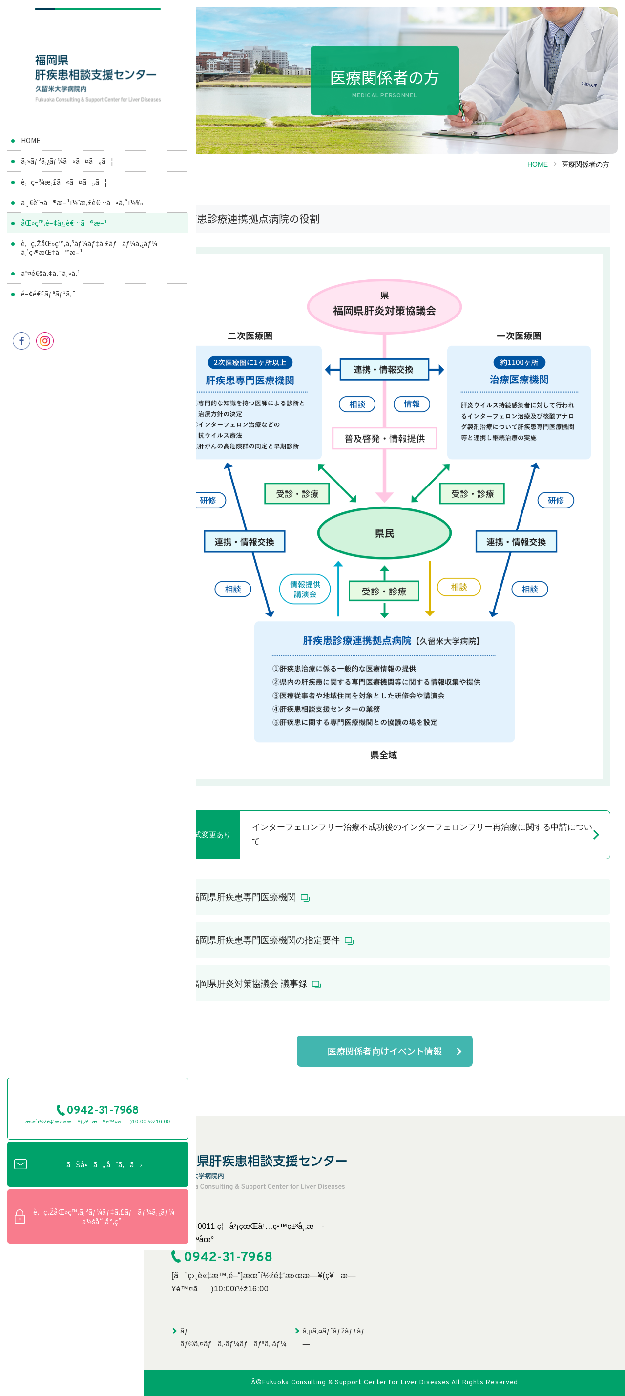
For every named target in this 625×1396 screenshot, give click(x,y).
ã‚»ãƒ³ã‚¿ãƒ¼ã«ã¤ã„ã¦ (67, 170)
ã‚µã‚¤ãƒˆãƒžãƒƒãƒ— (334, 1337)
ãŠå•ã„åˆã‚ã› (78, 1309)
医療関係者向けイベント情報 (385, 1051)
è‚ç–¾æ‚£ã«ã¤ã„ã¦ (64, 190)
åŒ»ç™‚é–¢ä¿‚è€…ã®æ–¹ (64, 240)
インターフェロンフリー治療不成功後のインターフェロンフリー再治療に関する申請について (422, 834)
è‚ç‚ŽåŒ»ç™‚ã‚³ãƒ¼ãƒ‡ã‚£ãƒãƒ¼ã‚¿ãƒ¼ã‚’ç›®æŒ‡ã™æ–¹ (79, 265)
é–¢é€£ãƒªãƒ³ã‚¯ (48, 311)
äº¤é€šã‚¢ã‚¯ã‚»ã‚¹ (51, 291)
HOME (31, 149)
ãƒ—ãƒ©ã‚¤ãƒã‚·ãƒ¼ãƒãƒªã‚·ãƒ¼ (233, 1337)
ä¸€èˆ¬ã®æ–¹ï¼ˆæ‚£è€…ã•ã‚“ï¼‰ (64, 215)
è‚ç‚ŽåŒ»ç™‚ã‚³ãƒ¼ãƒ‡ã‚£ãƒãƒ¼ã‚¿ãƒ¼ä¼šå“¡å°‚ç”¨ (72, 1361)
